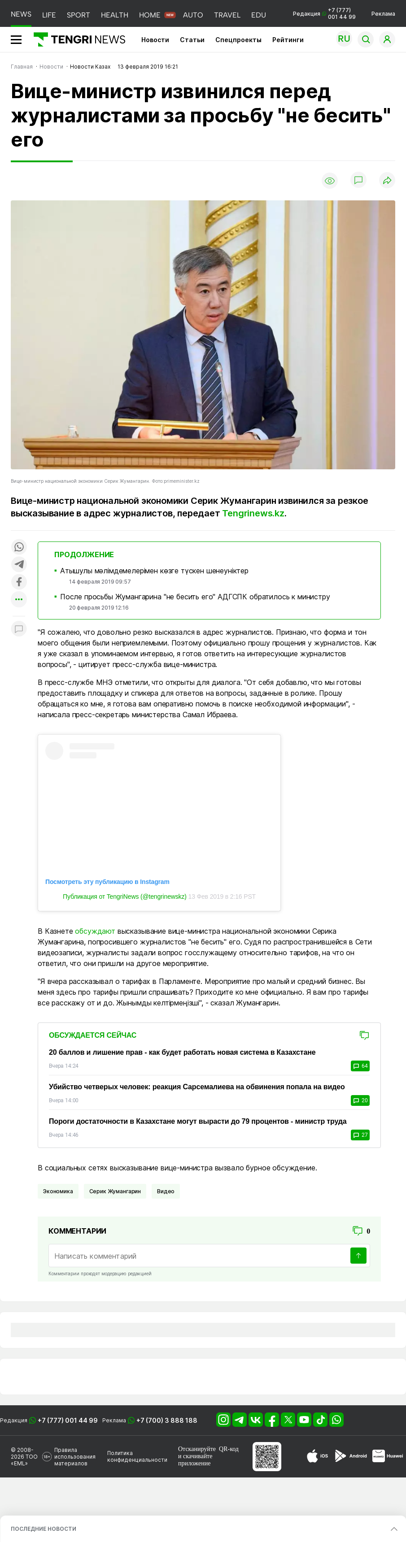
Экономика (58, 1191)
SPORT (78, 15)
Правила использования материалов (75, 1457)
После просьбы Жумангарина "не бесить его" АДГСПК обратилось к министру (195, 596)
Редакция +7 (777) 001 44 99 (324, 13)
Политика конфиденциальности (137, 1456)
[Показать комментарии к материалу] (19, 629)
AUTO (193, 15)
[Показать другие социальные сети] (19, 600)
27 (360, 1135)
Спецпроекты (238, 39)
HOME (150, 15)
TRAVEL (227, 15)
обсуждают (95, 931)
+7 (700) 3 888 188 (166, 1420)
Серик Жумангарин (115, 1191)
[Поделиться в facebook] (19, 582)
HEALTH (114, 15)
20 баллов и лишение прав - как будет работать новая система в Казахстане (182, 1052)
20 (360, 1100)
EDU (258, 15)
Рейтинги (288, 39)
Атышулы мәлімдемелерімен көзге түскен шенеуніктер (154, 570)
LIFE (49, 15)
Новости (155, 39)
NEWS (21, 14)
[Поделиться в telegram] (19, 565)
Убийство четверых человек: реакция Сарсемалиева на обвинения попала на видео (197, 1087)
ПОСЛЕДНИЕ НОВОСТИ (43, 1528)
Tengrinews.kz (253, 513)
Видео (166, 1191)
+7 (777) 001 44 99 (68, 1420)
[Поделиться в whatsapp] (19, 547)
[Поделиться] (387, 181)
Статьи (192, 39)
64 (360, 1066)
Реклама (383, 13)
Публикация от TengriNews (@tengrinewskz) (125, 896)
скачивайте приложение (195, 1460)
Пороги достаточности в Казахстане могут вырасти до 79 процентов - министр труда (198, 1121)
